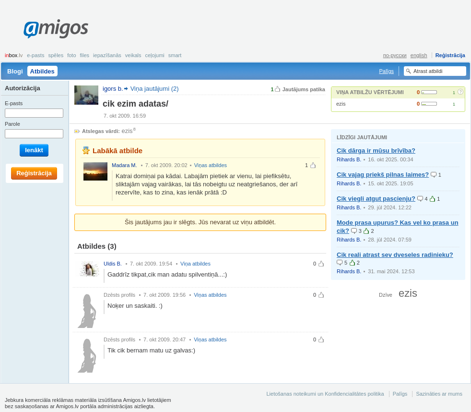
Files (85, 55)
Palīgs (386, 71)
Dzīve (385, 295)
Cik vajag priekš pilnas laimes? (383, 174)
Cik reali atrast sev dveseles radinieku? (395, 254)
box (14, 55)
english (419, 55)
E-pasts (35, 55)
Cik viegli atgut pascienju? (376, 198)
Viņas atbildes (210, 165)
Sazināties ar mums (439, 394)
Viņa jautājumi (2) (154, 88)
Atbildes (42, 71)
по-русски (395, 55)
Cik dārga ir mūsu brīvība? (376, 150)
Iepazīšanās (107, 55)
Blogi (15, 71)
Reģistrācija (450, 55)
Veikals (133, 55)
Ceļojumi (154, 55)
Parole (12, 124)
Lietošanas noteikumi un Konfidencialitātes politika (325, 394)
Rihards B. (349, 159)
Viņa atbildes (195, 264)
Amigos (56, 28)
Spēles (55, 55)
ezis (341, 104)
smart (175, 55)
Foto (71, 55)
